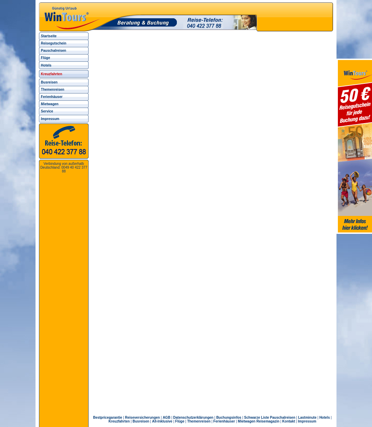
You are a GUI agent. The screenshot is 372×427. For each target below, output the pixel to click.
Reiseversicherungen (142, 417)
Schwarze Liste (256, 417)
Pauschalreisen (53, 50)
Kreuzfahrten (119, 421)
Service (47, 111)
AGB (166, 417)
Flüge (45, 58)
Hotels (46, 65)
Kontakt (288, 421)
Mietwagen (50, 104)
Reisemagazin (268, 421)
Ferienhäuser (52, 97)
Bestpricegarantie (107, 417)
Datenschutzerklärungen (193, 417)
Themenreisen (52, 89)
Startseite (49, 36)
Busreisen (49, 82)
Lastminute (307, 417)
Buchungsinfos (228, 417)
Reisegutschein (54, 43)
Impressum (50, 119)
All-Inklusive (162, 421)
